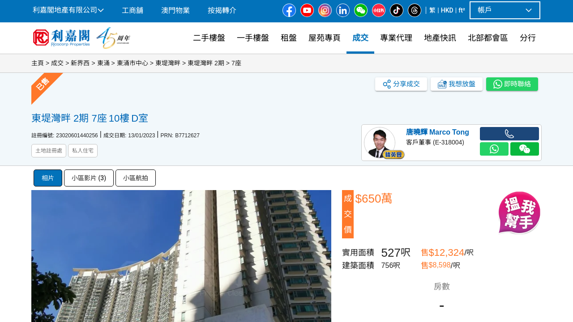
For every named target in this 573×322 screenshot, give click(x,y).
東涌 (103, 63)
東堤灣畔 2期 (206, 63)
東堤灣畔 (167, 63)
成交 (57, 63)
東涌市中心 (132, 63)
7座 (236, 63)
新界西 (80, 63)
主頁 (37, 63)
